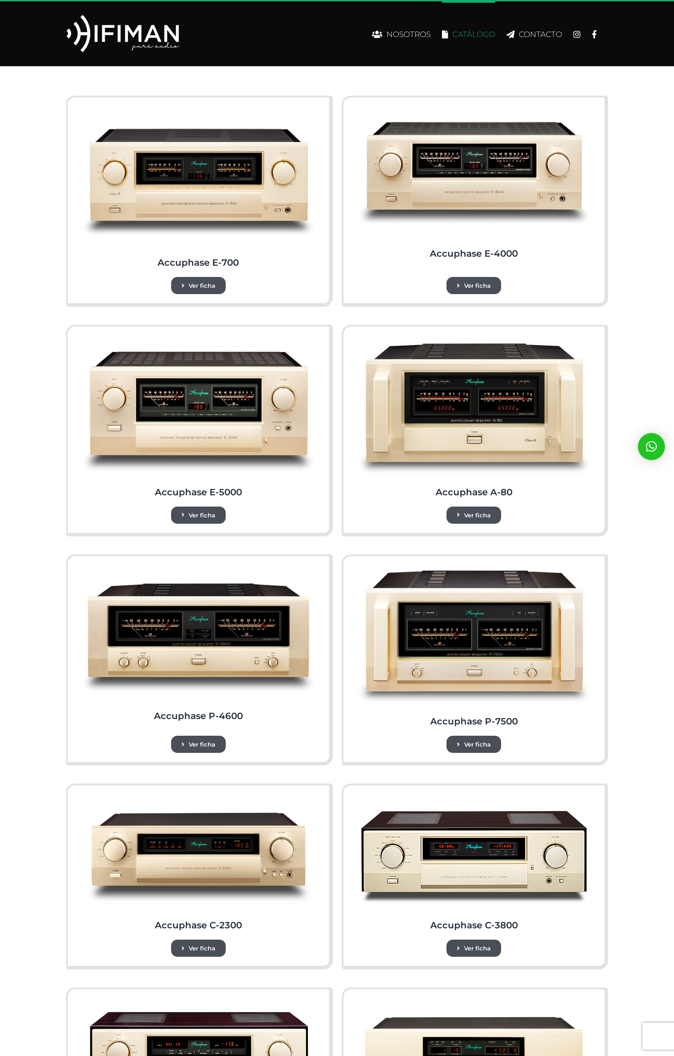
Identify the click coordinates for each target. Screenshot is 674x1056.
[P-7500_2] (474, 568)
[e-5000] (198, 339)
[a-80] (474, 339)
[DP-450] (474, 1001)
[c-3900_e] (198, 1001)
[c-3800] (474, 797)
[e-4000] (474, 110)
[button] (651, 446)
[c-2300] (198, 797)
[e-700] (198, 110)
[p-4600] (198, 568)
